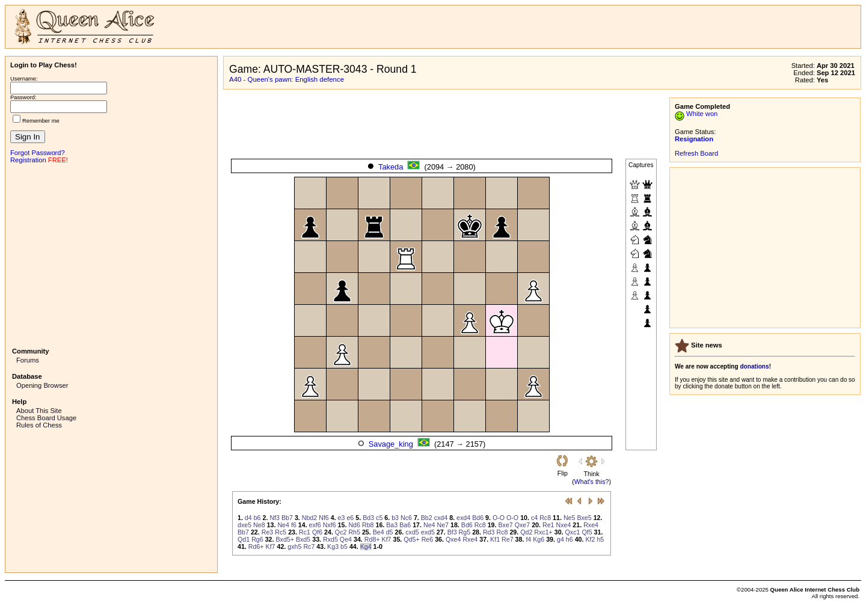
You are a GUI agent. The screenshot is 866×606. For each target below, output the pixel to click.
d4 (248, 517)
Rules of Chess (39, 425)
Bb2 (426, 517)
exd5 (428, 532)
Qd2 (526, 532)
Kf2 (590, 539)
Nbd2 (309, 517)
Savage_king (391, 443)
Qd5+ (411, 539)
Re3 (268, 532)
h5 (600, 539)
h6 (569, 539)
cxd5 (412, 532)
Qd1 (244, 539)
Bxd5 (303, 539)
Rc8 (545, 517)
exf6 (315, 524)
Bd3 (368, 517)
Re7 (508, 539)
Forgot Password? (37, 152)
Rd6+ (256, 546)
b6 (257, 517)
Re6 (428, 539)
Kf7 (387, 539)
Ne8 (259, 524)
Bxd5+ (284, 539)
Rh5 (354, 532)
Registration (28, 160)
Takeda (390, 166)
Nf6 (324, 517)
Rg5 (465, 532)
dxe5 (244, 524)
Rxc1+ (543, 532)
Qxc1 (572, 532)
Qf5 (587, 532)
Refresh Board (696, 153)
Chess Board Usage (46, 417)
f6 (293, 524)
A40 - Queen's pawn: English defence (286, 79)
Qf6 (317, 532)
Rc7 (309, 546)
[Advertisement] (111, 254)
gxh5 (294, 546)
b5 (344, 546)
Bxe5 (584, 517)
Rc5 (280, 532)
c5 (379, 517)
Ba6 (405, 524)
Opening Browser (42, 385)
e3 (341, 517)
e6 (350, 517)
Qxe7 (522, 524)
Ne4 (283, 524)
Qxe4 (453, 539)
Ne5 (570, 517)
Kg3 (333, 546)
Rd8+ (372, 539)
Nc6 (406, 517)
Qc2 (341, 532)
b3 (395, 517)
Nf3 (274, 517)
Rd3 (489, 532)
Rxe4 (590, 524)
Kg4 (366, 546)
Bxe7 (505, 524)
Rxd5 (330, 539)
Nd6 (354, 524)
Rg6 (257, 539)
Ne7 (443, 524)
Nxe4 (563, 524)
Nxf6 (329, 524)
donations (754, 366)
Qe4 (346, 539)
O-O (499, 517)
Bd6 (478, 517)
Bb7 (287, 517)
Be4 (378, 532)
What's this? (591, 481)
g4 (560, 539)
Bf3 (452, 532)
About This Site (39, 410)
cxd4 (441, 517)
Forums (27, 360)
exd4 (463, 517)
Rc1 (304, 532)
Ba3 (392, 524)
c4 (534, 517)
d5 (389, 532)
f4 (528, 539)
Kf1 (495, 539)
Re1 (548, 524)
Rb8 (368, 524)
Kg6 (538, 539)
